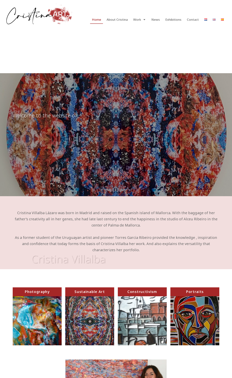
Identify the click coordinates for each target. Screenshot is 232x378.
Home (96, 19)
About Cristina (117, 19)
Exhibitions (173, 19)
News (155, 19)
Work (139, 19)
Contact (193, 19)
